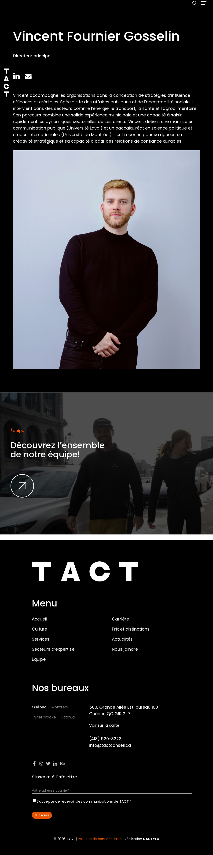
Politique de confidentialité (100, 839)
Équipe (39, 659)
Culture (39, 629)
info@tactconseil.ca (110, 745)
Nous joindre (125, 649)
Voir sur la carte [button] (104, 725)
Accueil (39, 619)
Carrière (120, 619)
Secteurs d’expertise (53, 649)
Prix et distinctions (131, 629)
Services (40, 639)
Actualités (122, 639)
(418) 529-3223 (105, 739)
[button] (203, 3)
